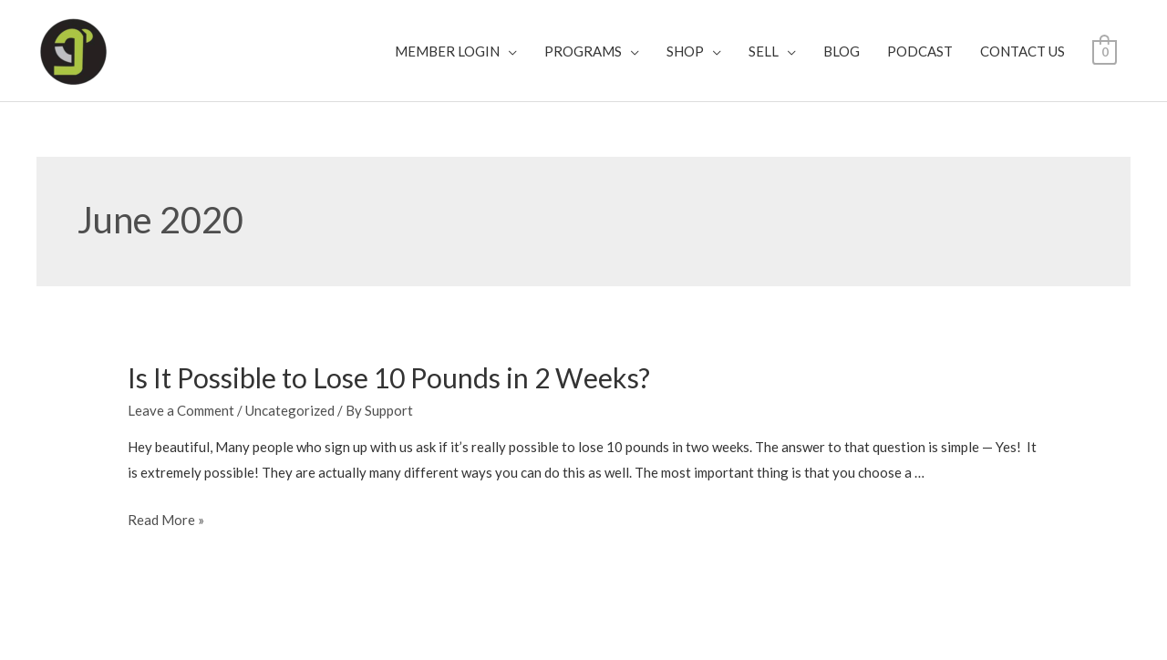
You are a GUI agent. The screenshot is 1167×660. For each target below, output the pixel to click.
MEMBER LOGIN (447, 51)
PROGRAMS (583, 51)
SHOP (685, 51)
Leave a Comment (181, 410)
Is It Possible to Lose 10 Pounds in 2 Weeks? (389, 377)
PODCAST (920, 51)
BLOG (841, 51)
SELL (764, 51)
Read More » (166, 519)
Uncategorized (290, 410)
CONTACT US (1022, 51)
